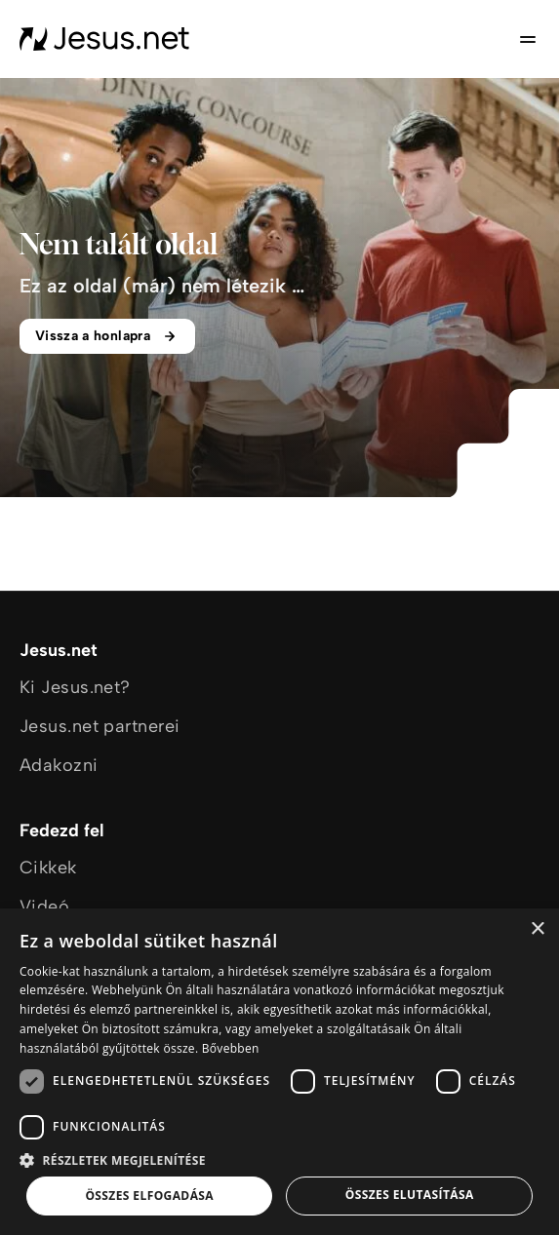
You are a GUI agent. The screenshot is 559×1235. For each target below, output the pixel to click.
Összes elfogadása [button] (149, 1195)
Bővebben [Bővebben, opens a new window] (231, 1048)
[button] (279, 1159)
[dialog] (279, 1071)
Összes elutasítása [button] (409, 1194)
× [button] (537, 929)
